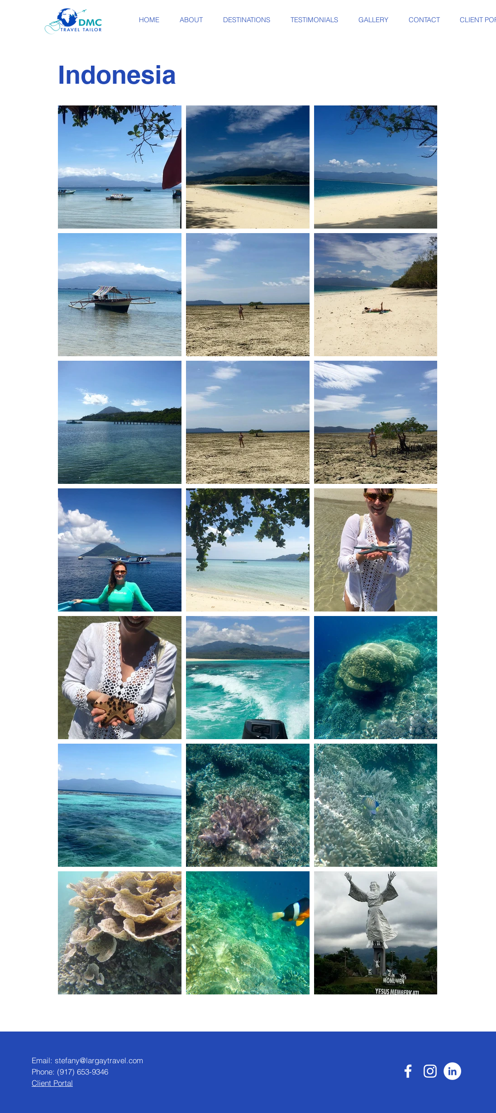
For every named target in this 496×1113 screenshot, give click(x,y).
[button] (191, 20)
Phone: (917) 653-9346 (70, 1071)
